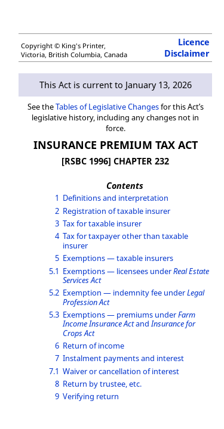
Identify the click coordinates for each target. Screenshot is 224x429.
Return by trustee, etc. (102, 383)
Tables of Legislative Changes (107, 106)
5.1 (54, 271)
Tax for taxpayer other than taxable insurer (125, 240)
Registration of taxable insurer (116, 211)
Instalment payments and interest (123, 358)
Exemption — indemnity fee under (133, 297)
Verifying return (91, 396)
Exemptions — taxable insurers (118, 258)
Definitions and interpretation (115, 197)
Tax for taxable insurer (102, 223)
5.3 (54, 314)
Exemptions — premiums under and (129, 323)
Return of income (93, 345)
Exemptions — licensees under (136, 275)
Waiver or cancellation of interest (121, 371)
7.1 (54, 371)
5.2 (54, 292)
